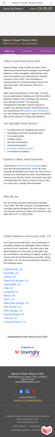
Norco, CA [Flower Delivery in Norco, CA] (9, 299)
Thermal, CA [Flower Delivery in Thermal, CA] (10, 318)
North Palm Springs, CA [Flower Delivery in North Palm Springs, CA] (16, 303)
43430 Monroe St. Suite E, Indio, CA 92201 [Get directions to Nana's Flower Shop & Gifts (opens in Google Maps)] (27, 377)
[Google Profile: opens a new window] (28, 391)
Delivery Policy (38, 430)
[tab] (9, 50)
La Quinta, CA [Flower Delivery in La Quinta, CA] (11, 292)
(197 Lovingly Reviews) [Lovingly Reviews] (29, 43)
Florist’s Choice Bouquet (29, 165)
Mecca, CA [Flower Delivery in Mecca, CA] (9, 295)
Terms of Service (19, 426)
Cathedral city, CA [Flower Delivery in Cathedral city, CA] (13, 269)
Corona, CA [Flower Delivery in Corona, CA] (10, 277)
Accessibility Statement (20, 430)
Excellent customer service (20, 148)
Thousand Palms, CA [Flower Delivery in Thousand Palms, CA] (15, 322)
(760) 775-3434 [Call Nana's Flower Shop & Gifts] (28, 379)
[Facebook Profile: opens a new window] (21, 391)
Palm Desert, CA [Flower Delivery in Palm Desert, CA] (12, 307)
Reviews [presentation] (27, 51)
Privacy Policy (34, 426)
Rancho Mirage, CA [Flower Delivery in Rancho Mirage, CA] (14, 314)
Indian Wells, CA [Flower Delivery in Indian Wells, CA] (12, 284)
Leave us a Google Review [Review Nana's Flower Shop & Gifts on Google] (27, 400)
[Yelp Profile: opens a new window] (34, 391)
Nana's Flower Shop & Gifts (27, 3)
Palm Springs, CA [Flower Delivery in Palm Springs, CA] (13, 310)
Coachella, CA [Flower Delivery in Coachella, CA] (11, 273)
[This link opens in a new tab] (27, 352)
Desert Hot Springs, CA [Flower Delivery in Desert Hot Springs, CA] (16, 280)
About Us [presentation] (9, 51)
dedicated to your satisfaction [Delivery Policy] (34, 110)
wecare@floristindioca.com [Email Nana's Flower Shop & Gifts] (27, 382)
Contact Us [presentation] (45, 51)
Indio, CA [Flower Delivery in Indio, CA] (8, 288)
